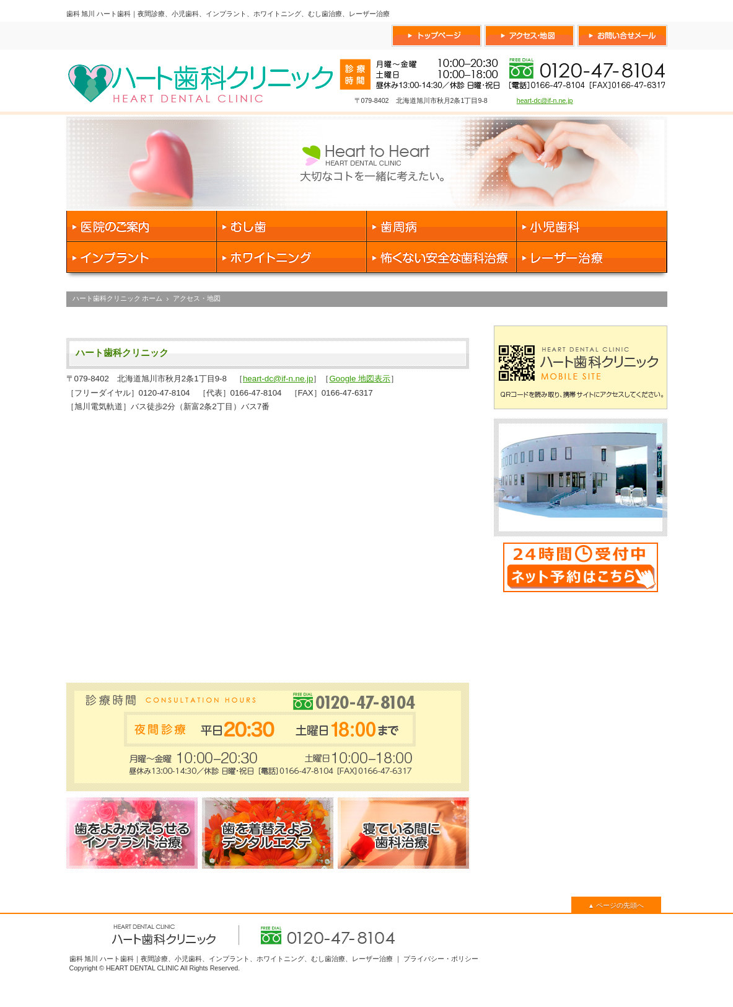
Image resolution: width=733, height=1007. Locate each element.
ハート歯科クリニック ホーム (117, 298)
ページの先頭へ (616, 905)
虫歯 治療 (292, 226)
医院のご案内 (142, 226)
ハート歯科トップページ (436, 36)
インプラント (142, 257)
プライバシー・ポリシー (440, 958)
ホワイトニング (292, 257)
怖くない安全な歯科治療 (442, 257)
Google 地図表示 (359, 378)
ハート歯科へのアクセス (529, 36)
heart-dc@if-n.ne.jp (545, 100)
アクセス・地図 (197, 298)
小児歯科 (592, 226)
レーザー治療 (592, 257)
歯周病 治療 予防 (442, 226)
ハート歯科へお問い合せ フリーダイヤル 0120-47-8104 (622, 36)
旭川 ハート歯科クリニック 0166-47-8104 (201, 81)
